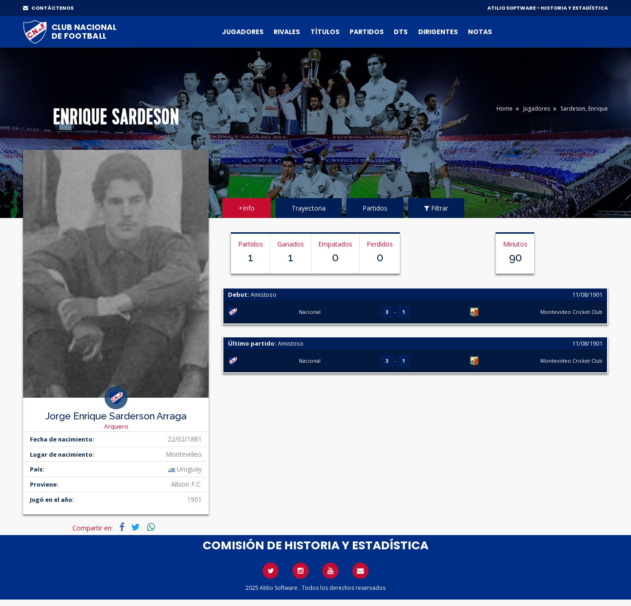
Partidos (367, 31)
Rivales (287, 31)
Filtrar (436, 208)
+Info (247, 208)
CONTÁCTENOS (48, 8)
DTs (401, 31)
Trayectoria (309, 208)
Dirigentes (438, 31)
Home (505, 108)
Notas (480, 31)
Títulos (324, 31)
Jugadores (242, 31)
